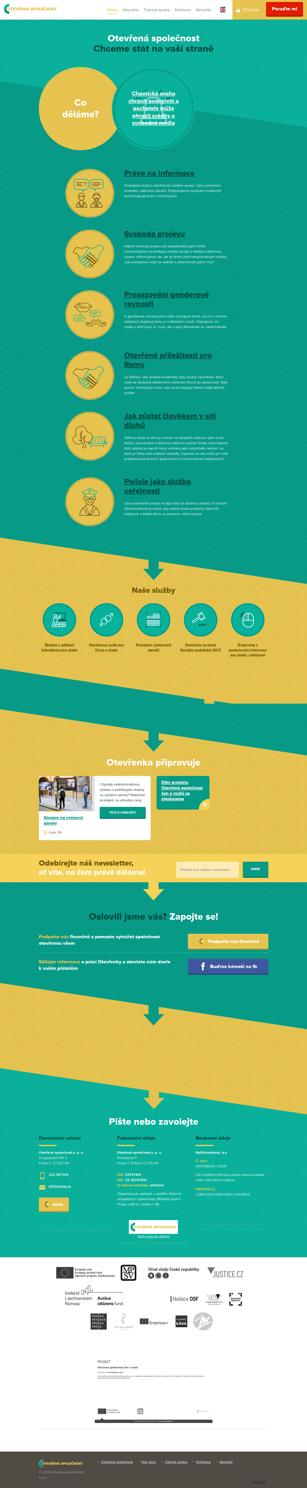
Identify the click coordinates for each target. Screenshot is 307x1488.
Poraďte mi (284, 9)
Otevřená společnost (117, 1462)
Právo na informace (159, 173)
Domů (112, 10)
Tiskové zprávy (157, 10)
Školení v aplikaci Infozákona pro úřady (59, 647)
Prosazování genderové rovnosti (166, 299)
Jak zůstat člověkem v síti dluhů (170, 420)
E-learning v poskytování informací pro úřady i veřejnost (248, 650)
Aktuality (203, 10)
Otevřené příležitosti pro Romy (168, 360)
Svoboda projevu (154, 234)
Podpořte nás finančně (229, 941)
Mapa (54, 1204)
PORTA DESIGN (259, 1482)
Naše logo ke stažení (153, 1236)
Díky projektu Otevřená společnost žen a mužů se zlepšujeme (182, 791)
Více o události (122, 813)
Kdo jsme (131, 10)
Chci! (255, 869)
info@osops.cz (60, 1186)
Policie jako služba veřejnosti (157, 486)
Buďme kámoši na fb (229, 966)
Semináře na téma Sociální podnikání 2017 (200, 647)
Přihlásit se (251, 9)
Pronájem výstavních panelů (153, 647)
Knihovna (183, 10)
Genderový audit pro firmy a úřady (106, 647)
